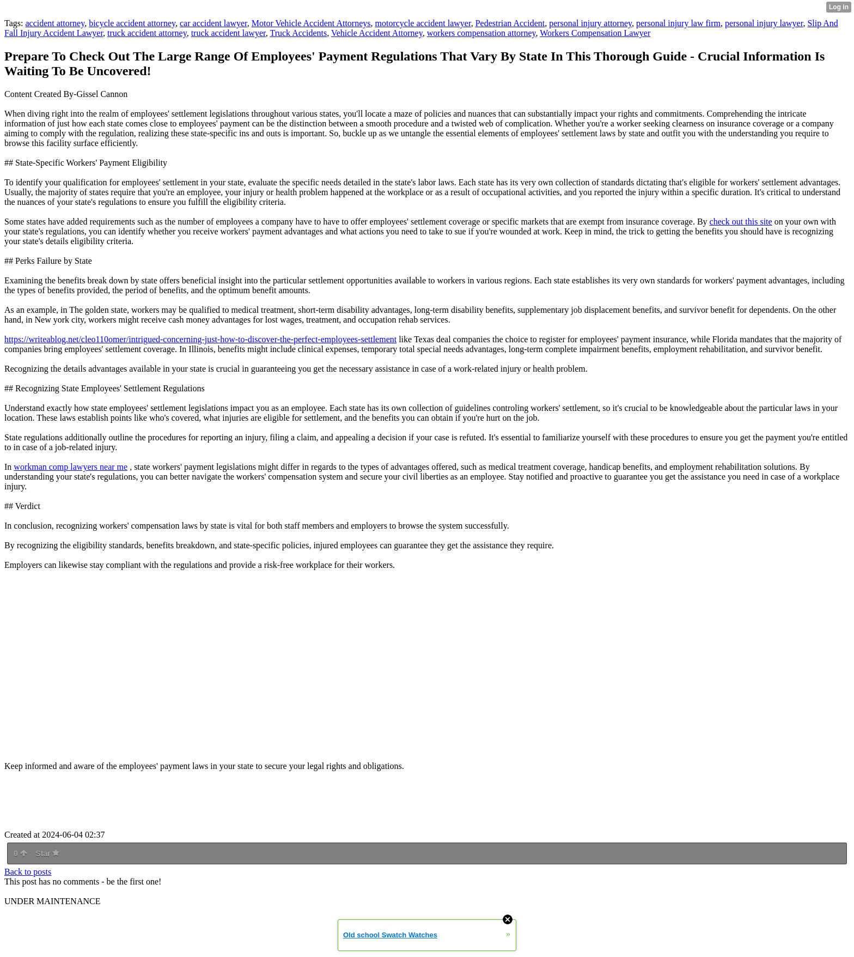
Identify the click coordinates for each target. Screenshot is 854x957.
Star (47, 853)
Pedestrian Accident (510, 23)
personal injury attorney (590, 23)
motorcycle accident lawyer (423, 23)
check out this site (741, 221)
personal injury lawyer (764, 23)
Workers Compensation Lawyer (595, 33)
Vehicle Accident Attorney (377, 33)
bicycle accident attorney (132, 23)
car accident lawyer (213, 23)
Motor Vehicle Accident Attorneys (311, 23)
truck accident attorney (147, 33)
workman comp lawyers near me (70, 466)
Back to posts (27, 871)
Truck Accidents (298, 33)
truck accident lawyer (228, 33)
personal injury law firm (678, 23)
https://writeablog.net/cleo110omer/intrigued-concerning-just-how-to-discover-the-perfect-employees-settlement (200, 339)
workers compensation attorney (481, 33)
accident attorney (54, 23)
